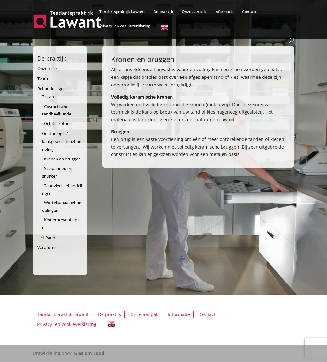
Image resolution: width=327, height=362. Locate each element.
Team (42, 78)
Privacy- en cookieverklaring (124, 26)
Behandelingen (51, 89)
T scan (48, 97)
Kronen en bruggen (62, 159)
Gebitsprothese (58, 123)
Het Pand (46, 237)
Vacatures (46, 247)
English (164, 28)
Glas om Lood (89, 353)
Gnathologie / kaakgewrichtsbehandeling (61, 141)
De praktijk (163, 12)
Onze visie (47, 68)
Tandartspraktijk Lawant (122, 12)
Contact (249, 12)
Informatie (224, 12)
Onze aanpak (194, 12)
